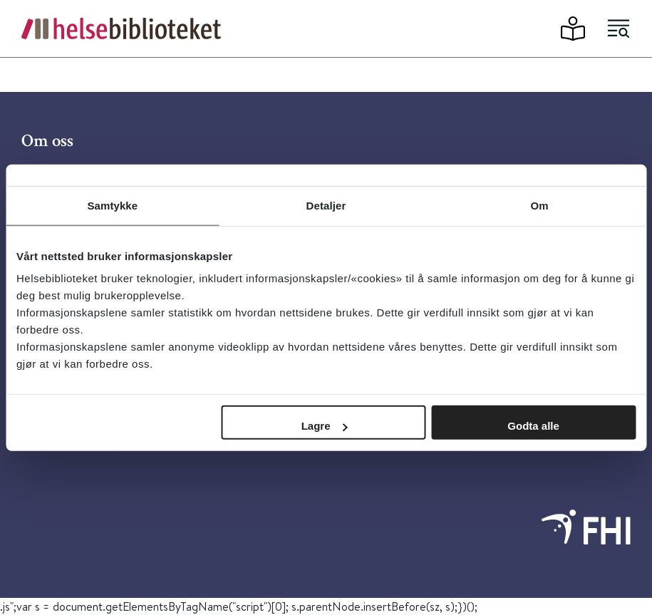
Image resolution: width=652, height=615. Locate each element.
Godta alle (533, 426)
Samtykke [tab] (112, 205)
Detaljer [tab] (326, 205)
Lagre (324, 426)
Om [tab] (540, 205)
